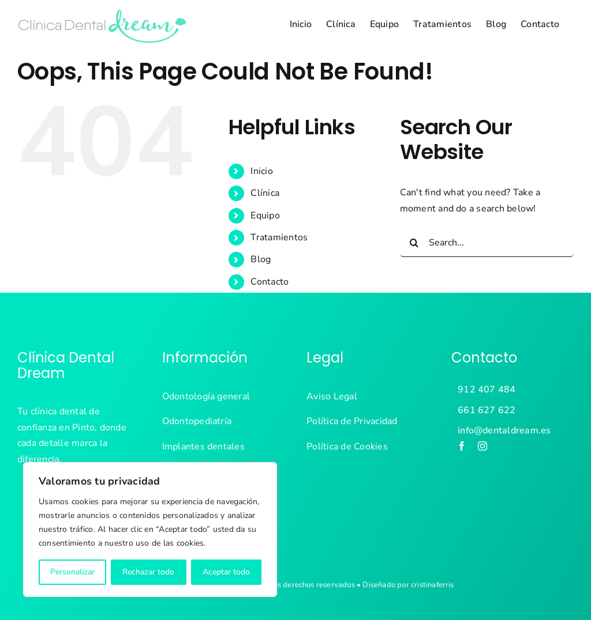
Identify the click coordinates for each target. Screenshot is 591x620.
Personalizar (72, 571)
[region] (150, 529)
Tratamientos (279, 237)
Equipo (264, 215)
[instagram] (482, 446)
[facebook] (461, 446)
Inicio (261, 171)
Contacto (269, 281)
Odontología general (206, 396)
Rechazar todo (148, 571)
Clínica (264, 193)
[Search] (414, 242)
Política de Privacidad (351, 421)
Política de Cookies (347, 446)
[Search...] (487, 242)
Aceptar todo (226, 571)
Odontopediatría (197, 421)
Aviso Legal (331, 396)
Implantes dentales (203, 446)
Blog (260, 259)
